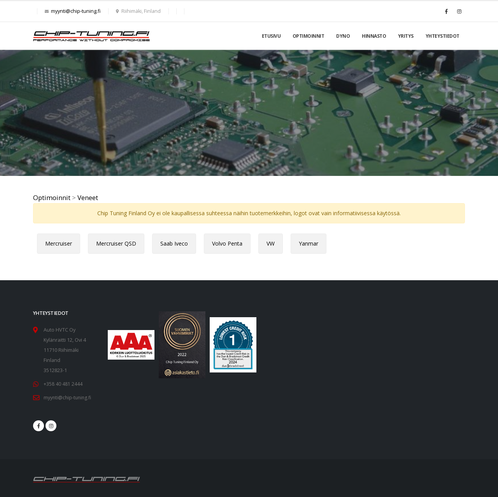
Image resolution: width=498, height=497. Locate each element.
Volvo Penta (227, 243)
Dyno (343, 36)
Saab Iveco (174, 243)
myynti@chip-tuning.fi (75, 11)
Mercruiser (58, 243)
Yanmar (308, 243)
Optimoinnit (308, 36)
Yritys (406, 36)
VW (271, 243)
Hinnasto (374, 36)
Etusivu (271, 36)
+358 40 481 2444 (63, 384)
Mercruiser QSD (116, 243)
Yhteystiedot (442, 36)
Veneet (87, 197)
